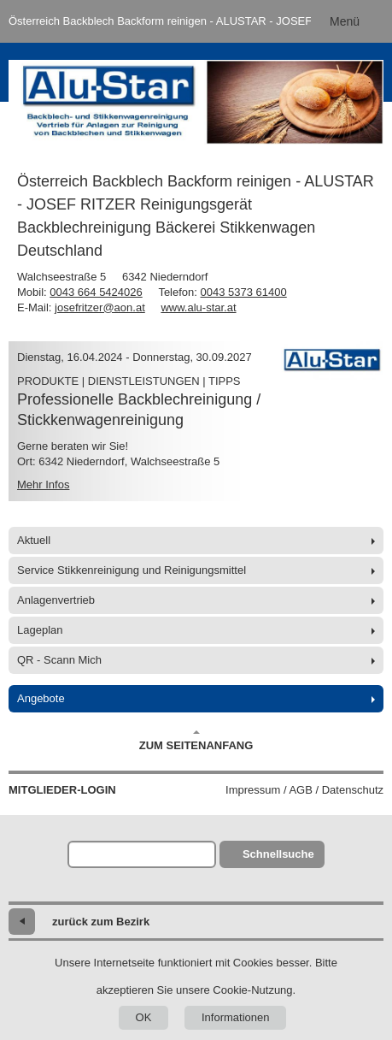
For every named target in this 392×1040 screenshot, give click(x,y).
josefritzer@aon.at (100, 307)
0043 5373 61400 (244, 292)
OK (144, 1017)
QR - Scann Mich (59, 659)
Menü (345, 21)
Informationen (236, 1017)
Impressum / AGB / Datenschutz (304, 789)
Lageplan (40, 629)
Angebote (41, 698)
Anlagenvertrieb (56, 600)
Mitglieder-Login (62, 789)
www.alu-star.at (198, 307)
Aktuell (33, 540)
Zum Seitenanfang (196, 741)
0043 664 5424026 (96, 292)
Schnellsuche (278, 854)
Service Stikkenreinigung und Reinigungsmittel (131, 570)
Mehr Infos (43, 484)
